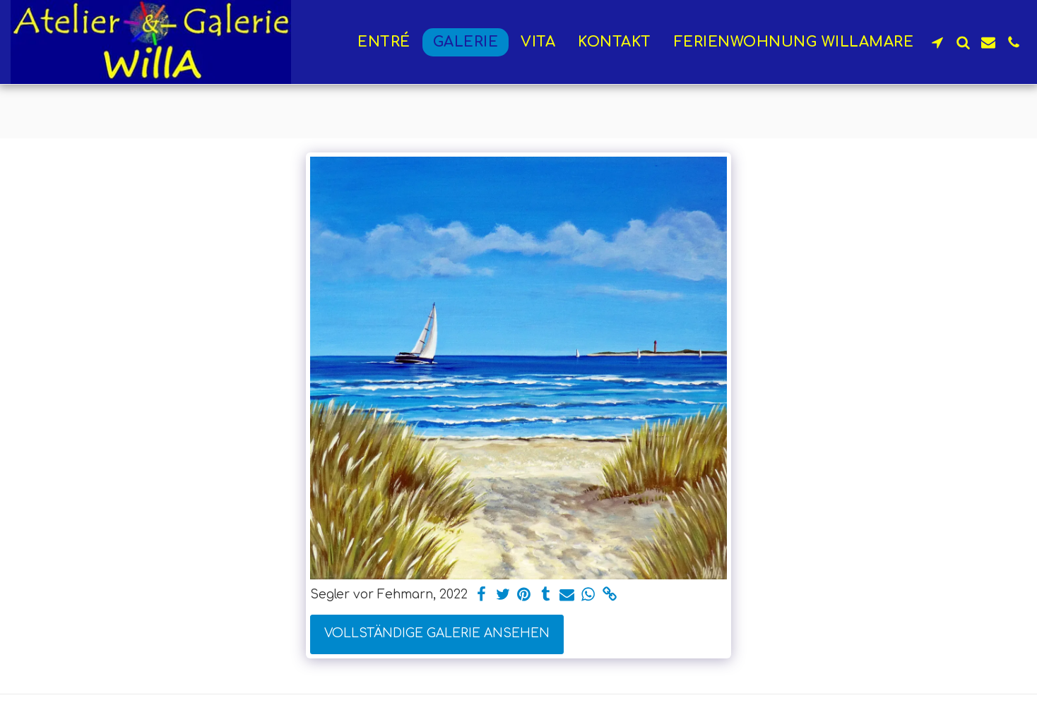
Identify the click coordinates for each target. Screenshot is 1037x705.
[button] (937, 42)
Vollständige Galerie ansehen (437, 633)
